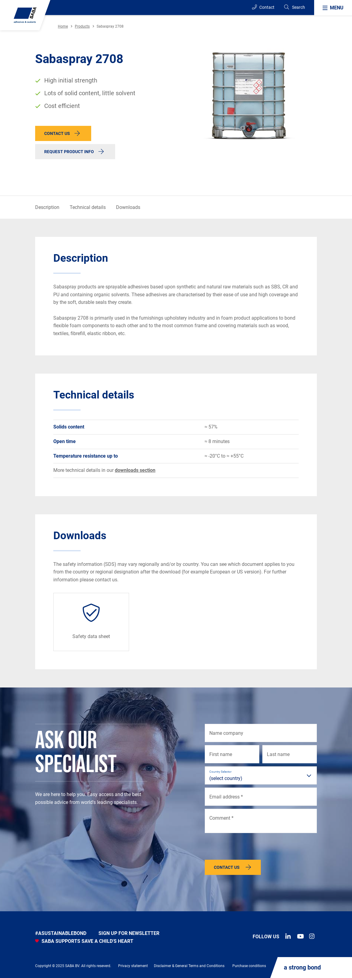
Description (47, 207)
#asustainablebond (60, 933)
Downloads (128, 207)
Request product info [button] (69, 151)
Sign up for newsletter (128, 933)
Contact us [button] (57, 133)
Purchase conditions (249, 966)
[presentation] (251, 848)
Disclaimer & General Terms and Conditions (189, 966)
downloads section (135, 470)
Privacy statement (133, 966)
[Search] (294, 7)
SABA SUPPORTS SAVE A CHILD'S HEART (84, 941)
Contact (263, 7)
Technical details (88, 207)
